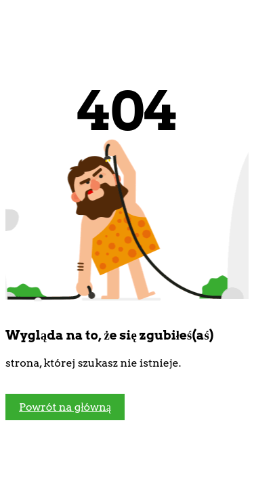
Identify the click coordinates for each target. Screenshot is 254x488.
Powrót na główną (65, 407)
